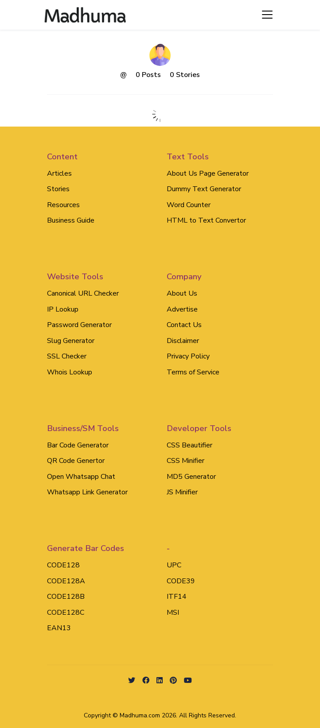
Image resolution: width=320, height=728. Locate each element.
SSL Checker (66, 356)
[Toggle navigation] (267, 14)
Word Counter (189, 205)
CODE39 (181, 581)
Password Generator (79, 325)
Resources (63, 205)
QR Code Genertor (76, 461)
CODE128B (66, 596)
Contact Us (184, 325)
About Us (182, 293)
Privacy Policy (188, 356)
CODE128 (63, 565)
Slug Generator (70, 341)
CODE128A (66, 581)
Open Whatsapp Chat (81, 476)
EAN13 (59, 628)
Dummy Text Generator (204, 189)
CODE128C (65, 612)
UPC (174, 565)
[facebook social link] (146, 681)
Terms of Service (193, 372)
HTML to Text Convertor (206, 220)
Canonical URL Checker (83, 293)
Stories (58, 189)
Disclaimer (183, 341)
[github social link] (173, 681)
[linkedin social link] (159, 681)
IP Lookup (62, 309)
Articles (59, 173)
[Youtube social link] (188, 681)
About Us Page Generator (208, 173)
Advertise (182, 309)
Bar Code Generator (78, 445)
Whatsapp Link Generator (87, 492)
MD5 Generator (191, 476)
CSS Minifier (185, 461)
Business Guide (70, 220)
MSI (173, 612)
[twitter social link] (131, 681)
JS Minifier (182, 492)
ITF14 (177, 596)
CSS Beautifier (189, 445)
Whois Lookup (69, 372)
